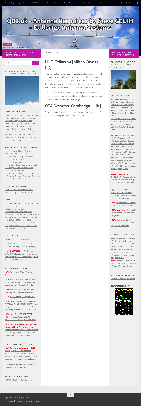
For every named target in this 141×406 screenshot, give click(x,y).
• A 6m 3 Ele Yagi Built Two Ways (123, 110)
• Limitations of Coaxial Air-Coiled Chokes (19, 173)
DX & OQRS (51, 3)
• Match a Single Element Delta (122, 116)
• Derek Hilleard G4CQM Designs (123, 279)
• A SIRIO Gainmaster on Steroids (123, 138)
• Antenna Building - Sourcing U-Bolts (18, 121)
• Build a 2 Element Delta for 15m (123, 244)
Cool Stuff (81, 3)
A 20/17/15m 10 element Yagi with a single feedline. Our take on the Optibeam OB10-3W (123, 195)
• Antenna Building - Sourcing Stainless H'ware (21, 124)
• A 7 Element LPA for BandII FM (123, 146)
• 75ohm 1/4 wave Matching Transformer (19, 151)
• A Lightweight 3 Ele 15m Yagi (122, 135)
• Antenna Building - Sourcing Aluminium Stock (21, 115)
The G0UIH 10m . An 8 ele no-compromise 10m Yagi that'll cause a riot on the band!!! (123, 180)
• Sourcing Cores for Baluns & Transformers (20, 171)
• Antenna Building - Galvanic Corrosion (18, 126)
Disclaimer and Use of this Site (17, 377)
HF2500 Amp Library (12, 3)
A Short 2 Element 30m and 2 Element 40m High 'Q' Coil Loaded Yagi (123, 223)
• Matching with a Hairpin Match (123, 113)
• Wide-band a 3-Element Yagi (122, 105)
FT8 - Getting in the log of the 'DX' (22, 297)
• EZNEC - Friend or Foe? (13, 206)
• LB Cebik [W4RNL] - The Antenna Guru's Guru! (22, 203)
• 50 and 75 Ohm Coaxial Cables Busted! (19, 190)
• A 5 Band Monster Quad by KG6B (123, 149)
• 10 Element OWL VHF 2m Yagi (122, 141)
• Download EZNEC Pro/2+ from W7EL (18, 212)
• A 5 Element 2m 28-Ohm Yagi (122, 155)
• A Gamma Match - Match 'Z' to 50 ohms (19, 179)
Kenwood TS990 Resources (33, 3)
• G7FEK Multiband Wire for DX (122, 144)
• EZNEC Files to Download (14, 209)
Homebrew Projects (67, 3)
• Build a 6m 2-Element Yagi (121, 108)
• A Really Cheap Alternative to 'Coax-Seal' (20, 193)
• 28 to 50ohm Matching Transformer (18, 154)
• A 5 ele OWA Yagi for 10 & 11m (123, 163)
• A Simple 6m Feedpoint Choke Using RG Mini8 (22, 176)
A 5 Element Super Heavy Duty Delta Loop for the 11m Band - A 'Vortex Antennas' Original (123, 263)
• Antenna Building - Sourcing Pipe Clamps (20, 118)
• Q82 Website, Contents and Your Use (19, 380)
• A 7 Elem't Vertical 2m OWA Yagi (123, 152)
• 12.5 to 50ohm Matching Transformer (19, 157)
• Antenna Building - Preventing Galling (18, 129)
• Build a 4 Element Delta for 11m (123, 247)
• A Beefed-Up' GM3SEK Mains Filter (18, 239)
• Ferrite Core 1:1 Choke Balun (15, 159)
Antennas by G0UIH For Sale (100, 3)
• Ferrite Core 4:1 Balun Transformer (18, 162)
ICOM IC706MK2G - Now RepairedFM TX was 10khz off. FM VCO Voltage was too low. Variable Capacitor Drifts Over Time (22, 282)
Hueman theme (34, 401)
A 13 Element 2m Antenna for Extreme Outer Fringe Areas (123, 213)
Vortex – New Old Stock (123, 3)
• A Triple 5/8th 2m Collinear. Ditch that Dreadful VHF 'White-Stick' (122, 127)
